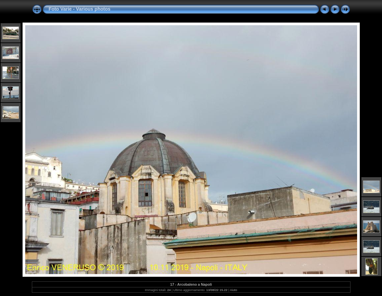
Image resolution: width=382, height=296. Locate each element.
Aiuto (233, 290)
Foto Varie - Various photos (80, 9)
